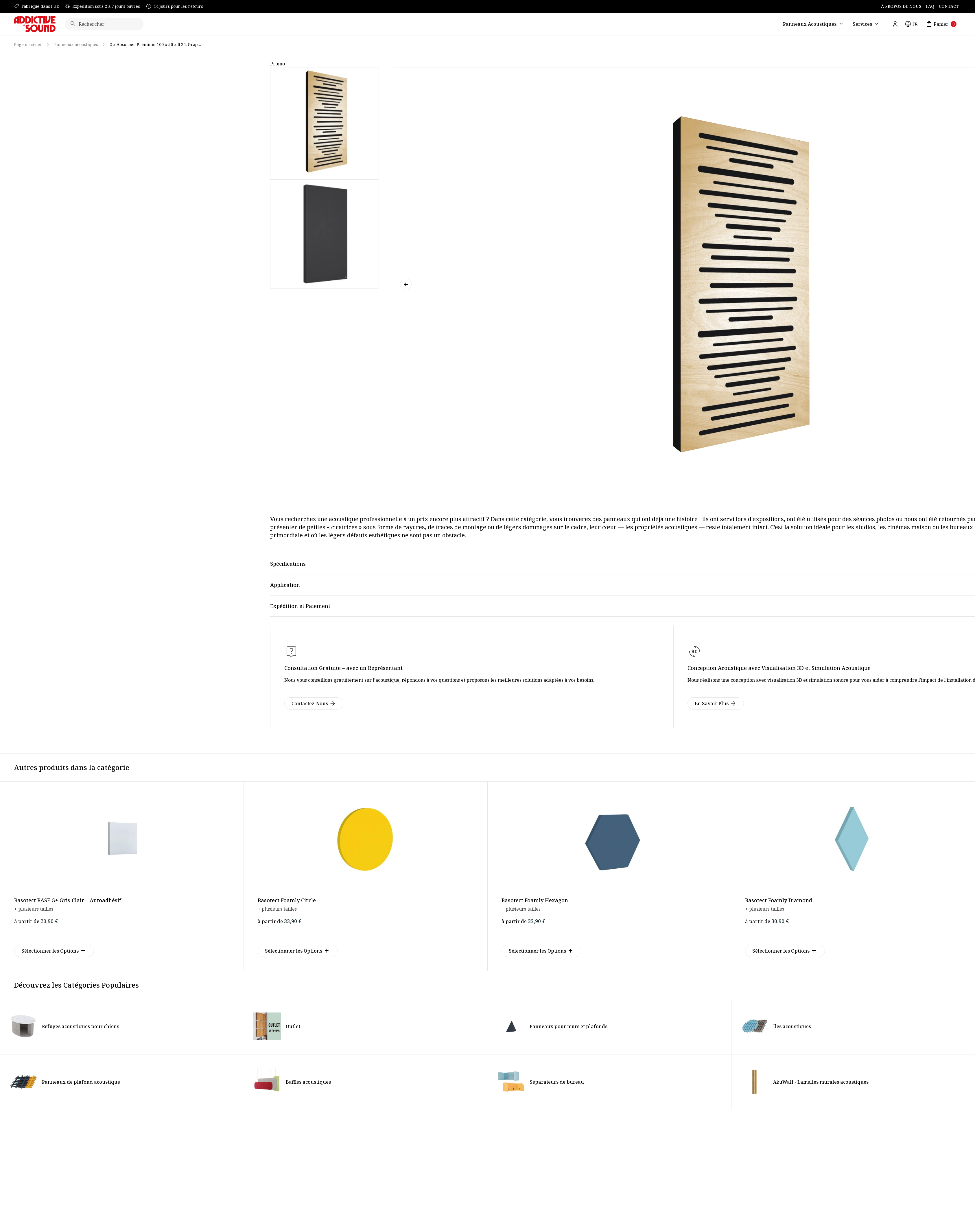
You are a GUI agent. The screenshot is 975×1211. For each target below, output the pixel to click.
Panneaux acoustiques (76, 44)
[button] (406, 284)
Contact (949, 6)
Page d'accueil (28, 44)
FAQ (930, 6)
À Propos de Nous (901, 6)
